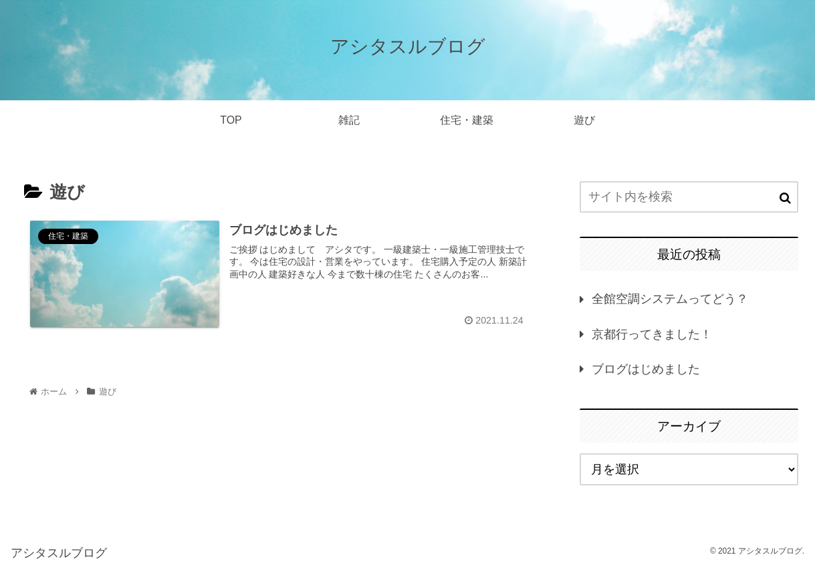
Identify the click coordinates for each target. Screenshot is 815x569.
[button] (785, 198)
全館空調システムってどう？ (670, 299)
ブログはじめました (646, 369)
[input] (689, 197)
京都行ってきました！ (652, 334)
